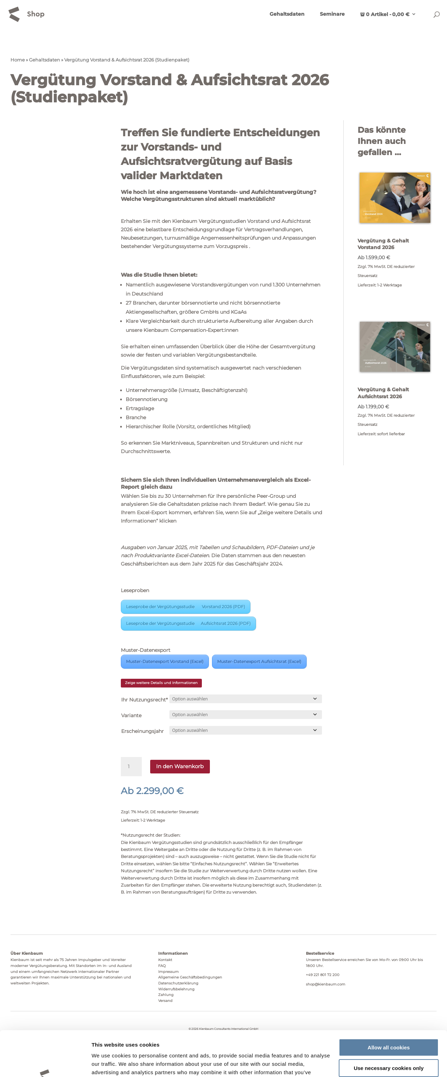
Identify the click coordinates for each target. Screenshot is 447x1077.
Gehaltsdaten (287, 14)
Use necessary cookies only (389, 1023)
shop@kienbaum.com (325, 984)
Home (17, 60)
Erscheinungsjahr (142, 731)
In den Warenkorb (180, 766)
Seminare (332, 14)
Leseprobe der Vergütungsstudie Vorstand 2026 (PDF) (185, 606)
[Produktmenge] (131, 767)
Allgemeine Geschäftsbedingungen (190, 977)
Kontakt (165, 960)
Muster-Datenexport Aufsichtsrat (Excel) (259, 661)
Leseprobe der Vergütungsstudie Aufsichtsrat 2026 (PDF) (188, 623)
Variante (131, 715)
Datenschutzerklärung (178, 983)
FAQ (162, 966)
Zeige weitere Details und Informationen (161, 683)
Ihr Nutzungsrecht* (144, 700)
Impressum (168, 972)
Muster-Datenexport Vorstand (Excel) (165, 661)
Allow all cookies (389, 1002)
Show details (107, 1063)
